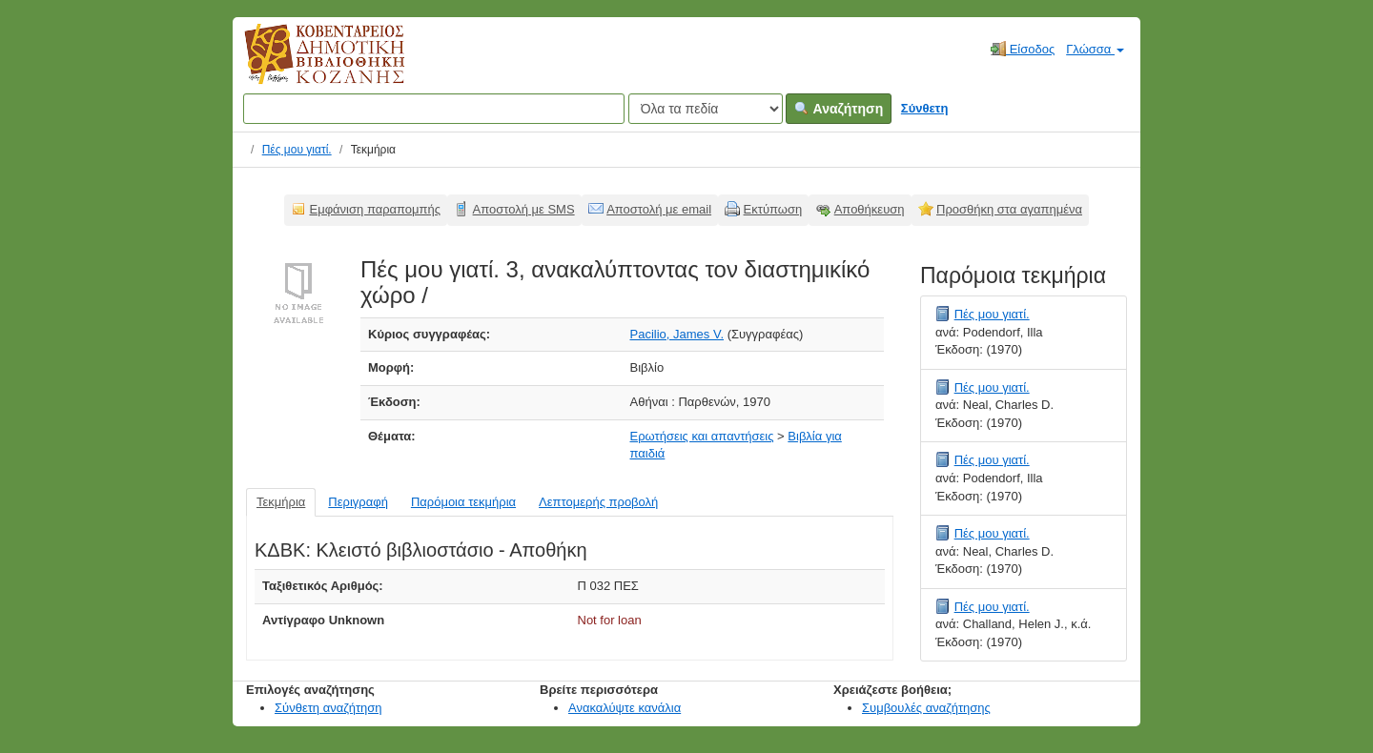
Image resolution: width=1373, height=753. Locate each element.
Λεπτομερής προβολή (598, 502)
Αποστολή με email (658, 209)
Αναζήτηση (838, 108)
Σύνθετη (925, 108)
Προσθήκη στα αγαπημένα (1009, 209)
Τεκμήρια (280, 502)
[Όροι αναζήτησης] (434, 108)
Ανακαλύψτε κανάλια (624, 708)
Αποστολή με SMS (524, 209)
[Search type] (705, 108)
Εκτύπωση (773, 209)
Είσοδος (1023, 48)
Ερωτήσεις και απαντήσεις (702, 436)
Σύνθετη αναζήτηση (328, 708)
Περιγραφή (358, 502)
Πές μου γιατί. (297, 149)
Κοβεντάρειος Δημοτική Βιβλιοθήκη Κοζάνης (306, 65)
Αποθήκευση (869, 209)
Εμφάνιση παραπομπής (375, 209)
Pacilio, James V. (677, 334)
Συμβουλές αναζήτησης (926, 708)
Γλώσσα (1095, 49)
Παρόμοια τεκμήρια (463, 502)
